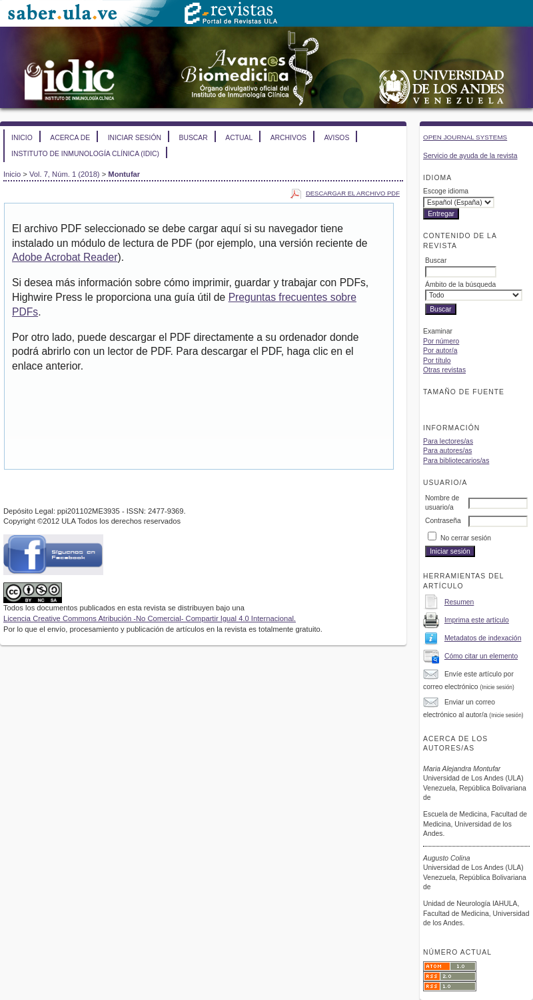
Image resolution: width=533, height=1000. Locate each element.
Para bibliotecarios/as (456, 460)
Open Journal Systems (465, 137)
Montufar (124, 174)
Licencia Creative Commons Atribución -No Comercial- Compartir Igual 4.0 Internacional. (149, 618)
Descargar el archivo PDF (353, 193)
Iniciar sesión (134, 137)
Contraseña (443, 520)
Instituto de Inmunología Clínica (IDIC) (85, 153)
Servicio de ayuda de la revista (470, 155)
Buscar (193, 137)
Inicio (22, 137)
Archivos (288, 137)
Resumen (459, 602)
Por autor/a (440, 350)
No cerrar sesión (465, 538)
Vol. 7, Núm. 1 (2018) (64, 174)
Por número (441, 341)
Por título (437, 360)
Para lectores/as (448, 441)
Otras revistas (444, 370)
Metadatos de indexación (483, 638)
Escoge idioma (445, 191)
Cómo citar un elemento (481, 656)
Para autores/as (447, 450)
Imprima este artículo (476, 620)
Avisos (336, 137)
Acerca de (70, 137)
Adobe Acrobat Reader (64, 257)
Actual (239, 137)
